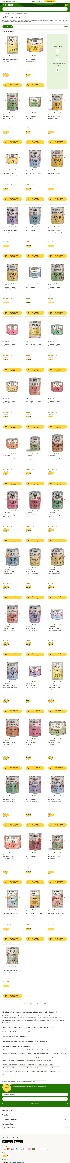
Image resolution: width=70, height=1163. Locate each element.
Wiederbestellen (50, 1)
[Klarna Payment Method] (29, 1149)
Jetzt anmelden (35, 1103)
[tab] (10, 55)
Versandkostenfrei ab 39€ (8, 1)
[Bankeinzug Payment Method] (45, 1149)
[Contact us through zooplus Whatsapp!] (18, 1137)
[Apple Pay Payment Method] (25, 1149)
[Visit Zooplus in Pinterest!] (14, 1137)
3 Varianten (29, 171)
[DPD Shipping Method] (8, 1156)
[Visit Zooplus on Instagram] (7, 1137)
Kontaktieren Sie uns (37, 1)
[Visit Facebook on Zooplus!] (3, 1137)
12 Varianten (51, 171)
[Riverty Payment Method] (33, 1149)
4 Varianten (6, 57)
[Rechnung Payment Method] (38, 1149)
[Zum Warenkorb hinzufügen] (12, 85)
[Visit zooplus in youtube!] (10, 1137)
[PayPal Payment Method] (21, 1149)
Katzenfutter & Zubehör (9, 13)
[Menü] (3, 4)
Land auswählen (8, 1124)
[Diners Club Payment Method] (17, 1149)
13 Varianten (29, 57)
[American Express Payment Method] (12, 1149)
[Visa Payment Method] (4, 1149)
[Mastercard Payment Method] (8, 1149)
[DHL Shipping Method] (4, 1156)
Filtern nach (8, 27)
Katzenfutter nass (19, 13)
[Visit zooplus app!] (7, 1143)
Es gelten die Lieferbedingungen (38, 1080)
